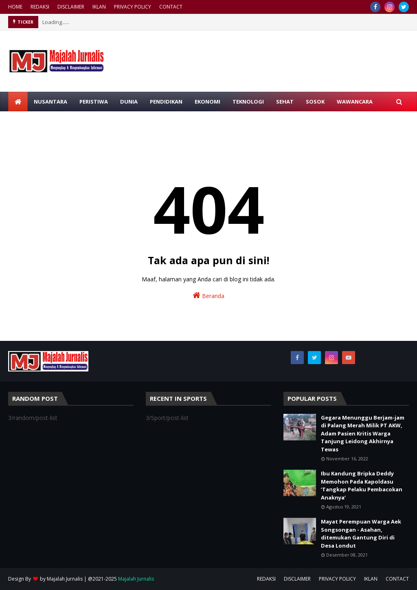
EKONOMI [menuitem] (207, 101)
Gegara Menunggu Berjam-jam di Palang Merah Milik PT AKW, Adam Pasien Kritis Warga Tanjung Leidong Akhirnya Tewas (362, 433)
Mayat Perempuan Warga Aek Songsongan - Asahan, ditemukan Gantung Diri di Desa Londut (361, 533)
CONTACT (170, 6)
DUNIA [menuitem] (129, 101)
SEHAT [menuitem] (285, 101)
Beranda (208, 295)
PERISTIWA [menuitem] (93, 101)
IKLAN (99, 6)
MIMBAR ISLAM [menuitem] (34, 121)
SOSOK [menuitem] (315, 101)
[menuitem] (18, 101)
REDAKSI (40, 6)
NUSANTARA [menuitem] (50, 101)
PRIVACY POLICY (132, 6)
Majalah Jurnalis (65, 578)
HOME (15, 6)
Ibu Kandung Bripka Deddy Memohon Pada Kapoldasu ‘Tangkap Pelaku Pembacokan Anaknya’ (361, 485)
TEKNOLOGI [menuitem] (248, 101)
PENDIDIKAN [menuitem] (166, 101)
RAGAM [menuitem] (76, 121)
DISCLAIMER (70, 6)
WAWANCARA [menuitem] (355, 101)
